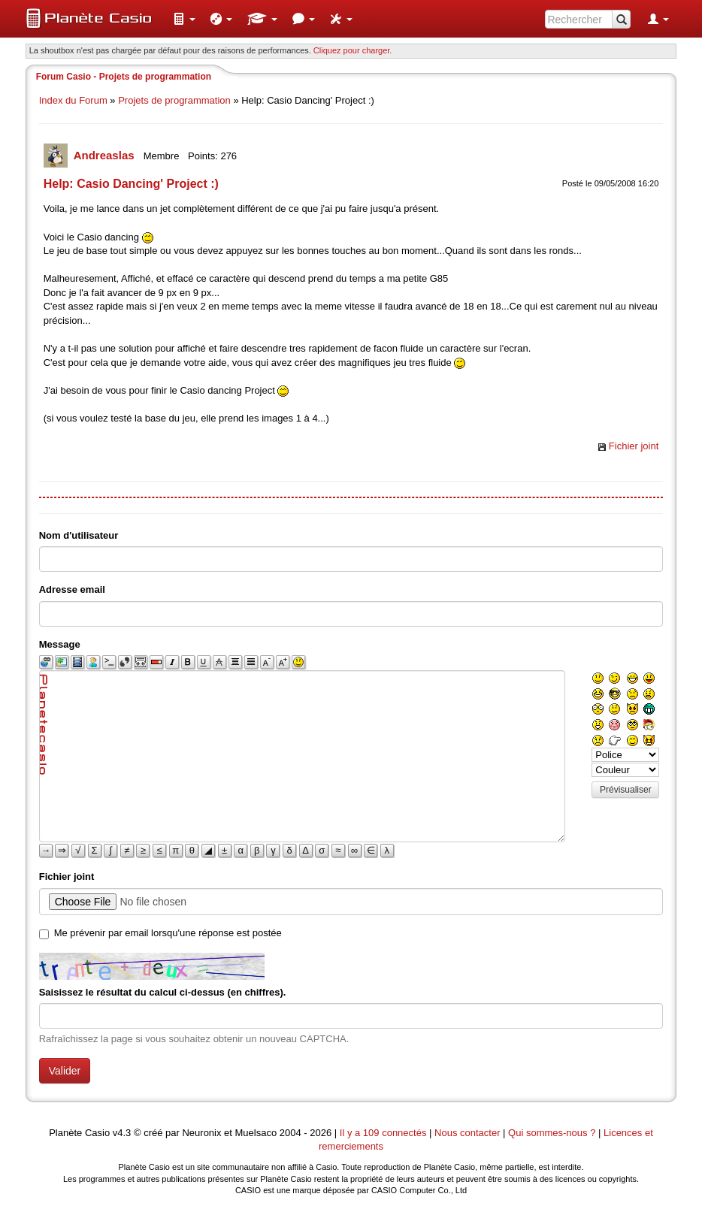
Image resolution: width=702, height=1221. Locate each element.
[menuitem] (184, 19)
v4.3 (122, 1132)
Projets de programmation (174, 100)
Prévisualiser (626, 789)
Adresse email (72, 589)
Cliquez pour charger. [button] (352, 50)
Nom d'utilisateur (79, 535)
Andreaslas (106, 155)
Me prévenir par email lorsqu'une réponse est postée (168, 932)
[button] (184, 19)
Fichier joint (633, 446)
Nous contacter (467, 1132)
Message (59, 644)
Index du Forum (73, 100)
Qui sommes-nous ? (551, 1132)
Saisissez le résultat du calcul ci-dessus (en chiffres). (162, 992)
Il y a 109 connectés (384, 1132)
